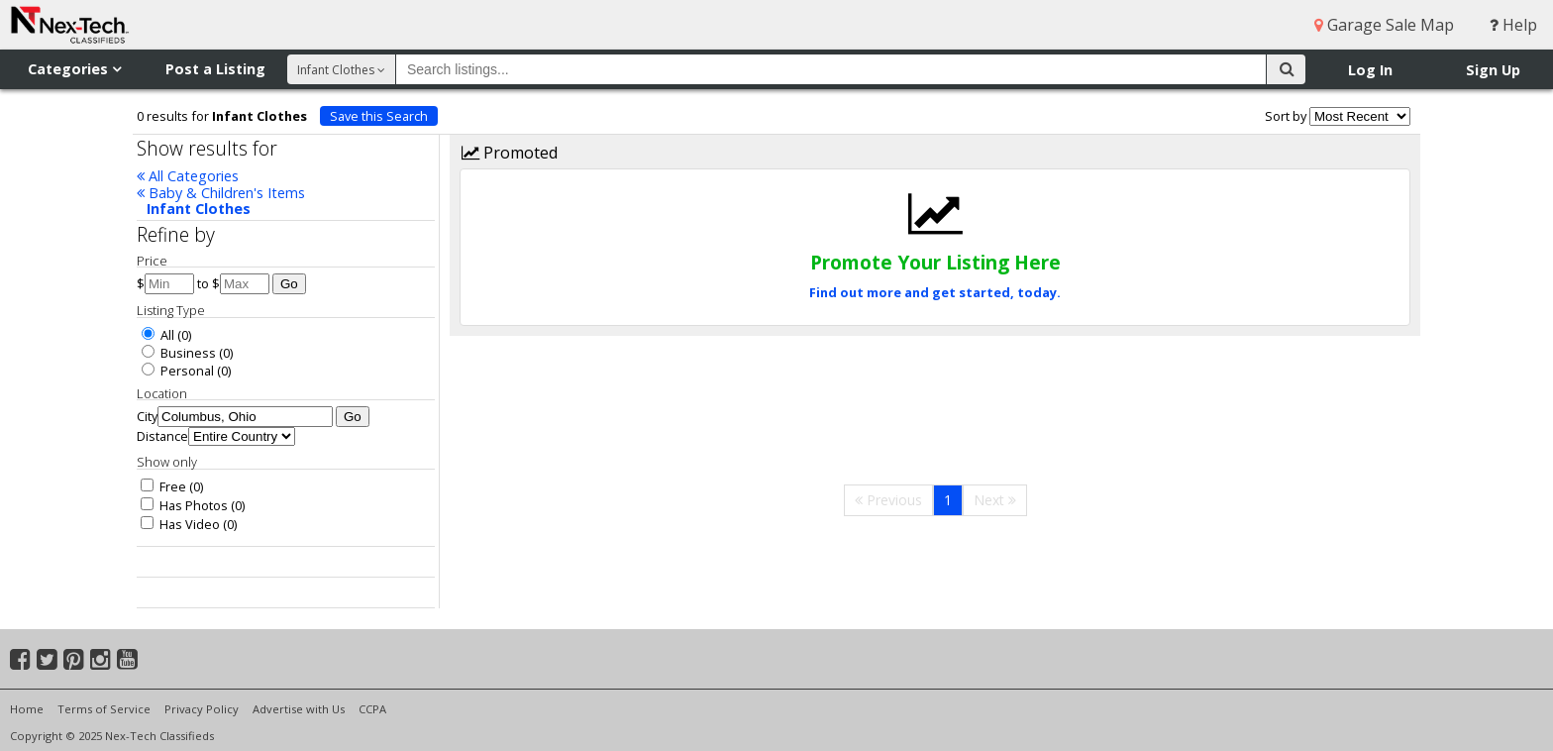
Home (27, 708)
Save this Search (379, 116)
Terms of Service (104, 708)
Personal (178, 370)
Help (1513, 25)
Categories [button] (74, 68)
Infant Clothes (199, 208)
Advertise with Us (299, 708)
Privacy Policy (201, 708)
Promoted (510, 152)
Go (289, 283)
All (158, 335)
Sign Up (1493, 69)
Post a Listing (215, 68)
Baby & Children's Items (221, 192)
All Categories (188, 175)
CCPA (372, 708)
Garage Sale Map (1384, 25)
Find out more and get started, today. (935, 292)
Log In (1370, 69)
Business (179, 353)
